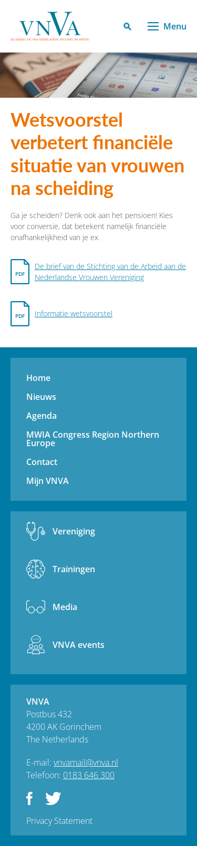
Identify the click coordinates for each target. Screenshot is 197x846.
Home (38, 378)
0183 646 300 (89, 775)
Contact (41, 462)
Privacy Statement (59, 821)
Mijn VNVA (47, 481)
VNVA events (79, 645)
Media (65, 607)
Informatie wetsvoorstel (73, 313)
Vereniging (74, 531)
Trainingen (74, 569)
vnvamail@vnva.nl (86, 762)
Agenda (41, 415)
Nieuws (41, 397)
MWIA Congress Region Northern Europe (92, 438)
